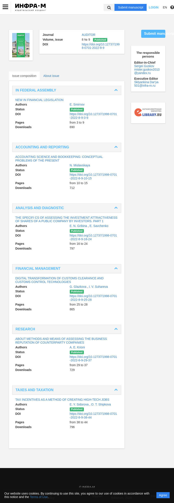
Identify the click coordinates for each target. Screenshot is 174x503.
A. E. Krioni (77, 347)
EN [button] (165, 7)
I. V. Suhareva (98, 286)
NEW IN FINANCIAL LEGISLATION (39, 100)
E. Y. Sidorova (79, 404)
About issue (51, 76)
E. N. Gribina (79, 226)
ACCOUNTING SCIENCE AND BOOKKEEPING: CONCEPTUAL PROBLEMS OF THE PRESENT (59, 158)
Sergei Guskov (144, 66)
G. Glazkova (78, 286)
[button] (5, 7)
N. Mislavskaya (80, 165)
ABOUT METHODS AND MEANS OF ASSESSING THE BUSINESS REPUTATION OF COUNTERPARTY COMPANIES (61, 340)
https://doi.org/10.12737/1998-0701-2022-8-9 (100, 46)
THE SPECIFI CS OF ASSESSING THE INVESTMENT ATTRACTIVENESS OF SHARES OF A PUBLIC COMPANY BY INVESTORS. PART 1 (66, 219)
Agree (163, 495)
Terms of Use (39, 497)
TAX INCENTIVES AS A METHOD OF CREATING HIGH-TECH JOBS (62, 399)
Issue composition (24, 76)
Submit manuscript (130, 7)
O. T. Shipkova (101, 404)
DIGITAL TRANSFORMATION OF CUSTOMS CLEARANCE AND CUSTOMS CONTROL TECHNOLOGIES (59, 280)
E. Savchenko (98, 226)
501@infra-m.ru (144, 85)
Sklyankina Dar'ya (146, 82)
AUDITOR (88, 34)
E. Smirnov (77, 104)
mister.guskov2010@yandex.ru (147, 71)
